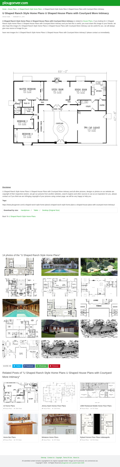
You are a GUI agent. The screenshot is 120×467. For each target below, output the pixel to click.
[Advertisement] (60, 52)
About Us (76, 457)
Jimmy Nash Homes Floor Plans (54, 406)
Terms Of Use (67, 457)
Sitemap (43, 457)
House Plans (6, 17)
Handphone (25, 210)
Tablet (36, 210)
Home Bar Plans (9, 437)
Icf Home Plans (9, 406)
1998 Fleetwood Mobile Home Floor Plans (96, 406)
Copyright (59, 457)
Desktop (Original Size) (51, 210)
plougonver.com (15, 3)
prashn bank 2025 (78, 463)
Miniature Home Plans (50, 437)
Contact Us (51, 457)
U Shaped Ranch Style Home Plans (22, 216)
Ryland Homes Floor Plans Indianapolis (95, 437)
